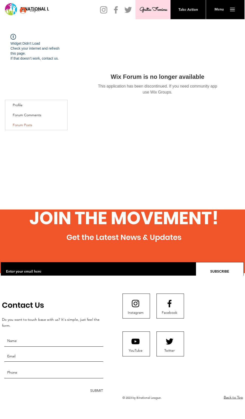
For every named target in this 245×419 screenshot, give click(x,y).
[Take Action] (188, 9)
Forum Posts (22, 125)
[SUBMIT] (96, 390)
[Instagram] (103, 10)
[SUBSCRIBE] (220, 271)
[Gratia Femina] (153, 9)
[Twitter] (128, 10)
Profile (17, 105)
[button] (219, 9)
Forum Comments (27, 115)
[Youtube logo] (135, 341)
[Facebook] (116, 10)
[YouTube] (135, 351)
